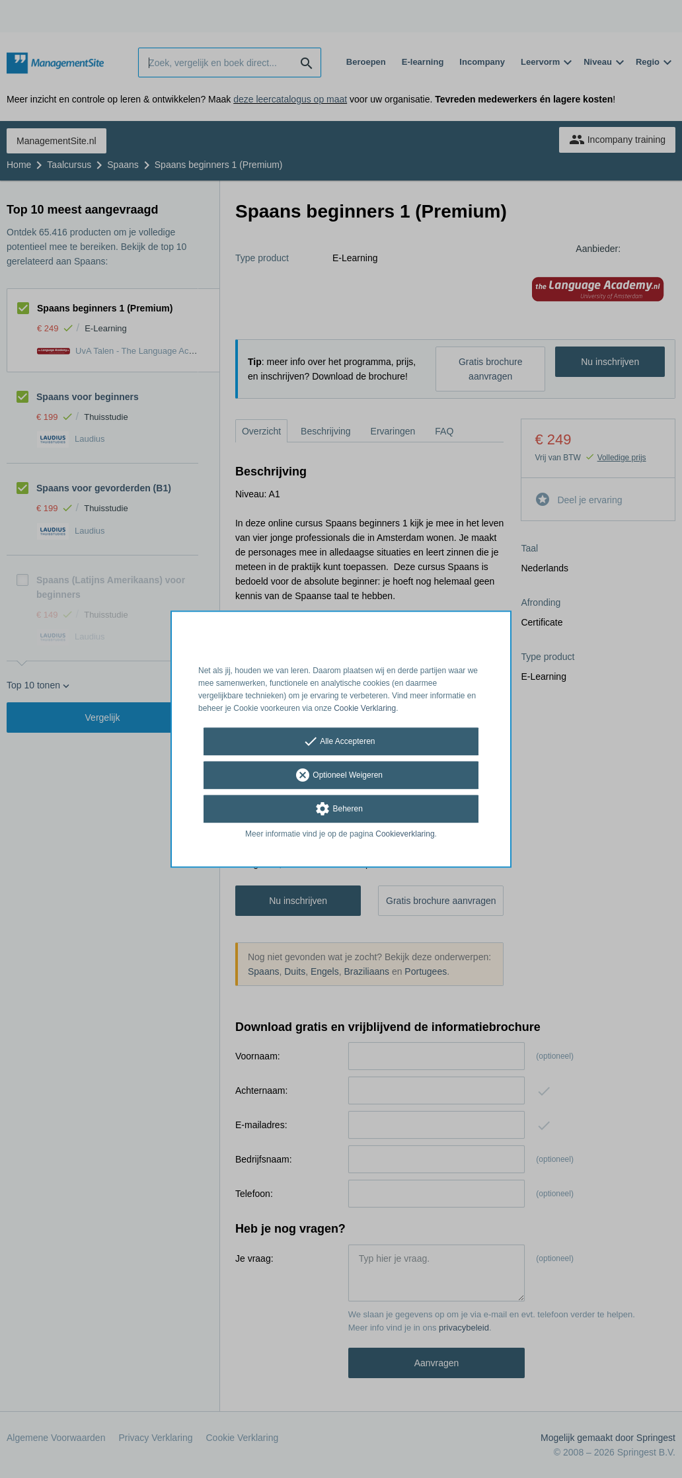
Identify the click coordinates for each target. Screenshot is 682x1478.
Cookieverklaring (404, 834)
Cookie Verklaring (365, 708)
